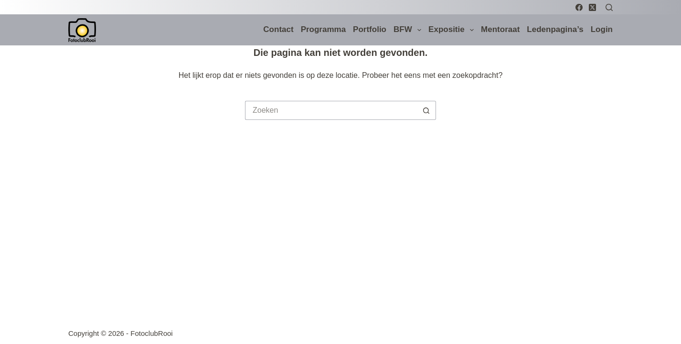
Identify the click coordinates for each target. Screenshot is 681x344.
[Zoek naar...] (331, 110)
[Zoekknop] (426, 110)
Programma (323, 29)
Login (602, 29)
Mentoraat (500, 29)
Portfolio (369, 29)
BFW (409, 30)
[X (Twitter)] (592, 7)
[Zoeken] (609, 7)
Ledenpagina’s (555, 29)
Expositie (452, 30)
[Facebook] (579, 7)
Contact (278, 29)
